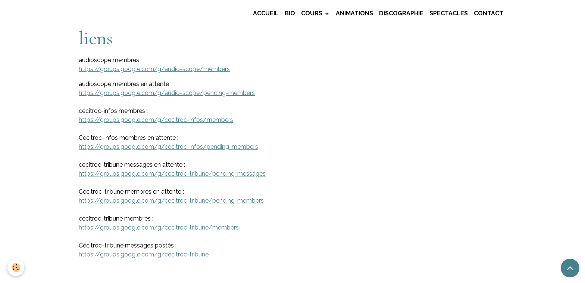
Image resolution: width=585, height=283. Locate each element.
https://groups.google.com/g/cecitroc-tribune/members (159, 227)
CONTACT (488, 13)
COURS (312, 13)
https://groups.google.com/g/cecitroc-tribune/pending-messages (172, 173)
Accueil (266, 13)
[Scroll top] (570, 268)
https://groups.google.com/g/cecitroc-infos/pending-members (168, 146)
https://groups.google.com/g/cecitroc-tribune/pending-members (171, 200)
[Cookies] (15, 267)
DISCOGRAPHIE (401, 13)
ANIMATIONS (354, 13)
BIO (290, 13)
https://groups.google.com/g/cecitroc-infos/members (156, 119)
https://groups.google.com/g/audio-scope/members (154, 69)
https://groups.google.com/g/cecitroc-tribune (144, 254)
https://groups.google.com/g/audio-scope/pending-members (167, 92)
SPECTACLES (448, 13)
